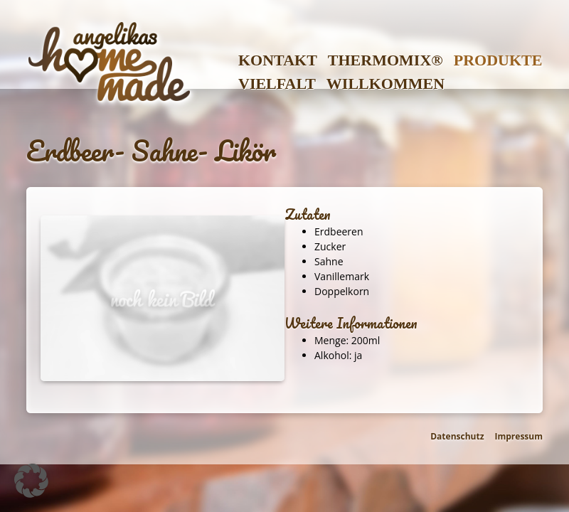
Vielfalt (277, 83)
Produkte (498, 60)
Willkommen (385, 83)
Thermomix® (385, 60)
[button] (31, 480)
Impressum (519, 436)
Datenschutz (457, 436)
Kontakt (277, 60)
